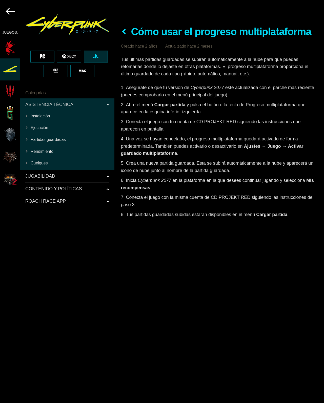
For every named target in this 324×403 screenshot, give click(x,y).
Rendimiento (42, 151)
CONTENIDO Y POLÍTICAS (53, 188)
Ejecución (39, 127)
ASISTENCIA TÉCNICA (49, 104)
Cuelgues (39, 163)
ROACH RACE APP (45, 201)
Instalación (40, 116)
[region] (57, 201)
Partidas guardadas (48, 139)
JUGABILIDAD (40, 176)
